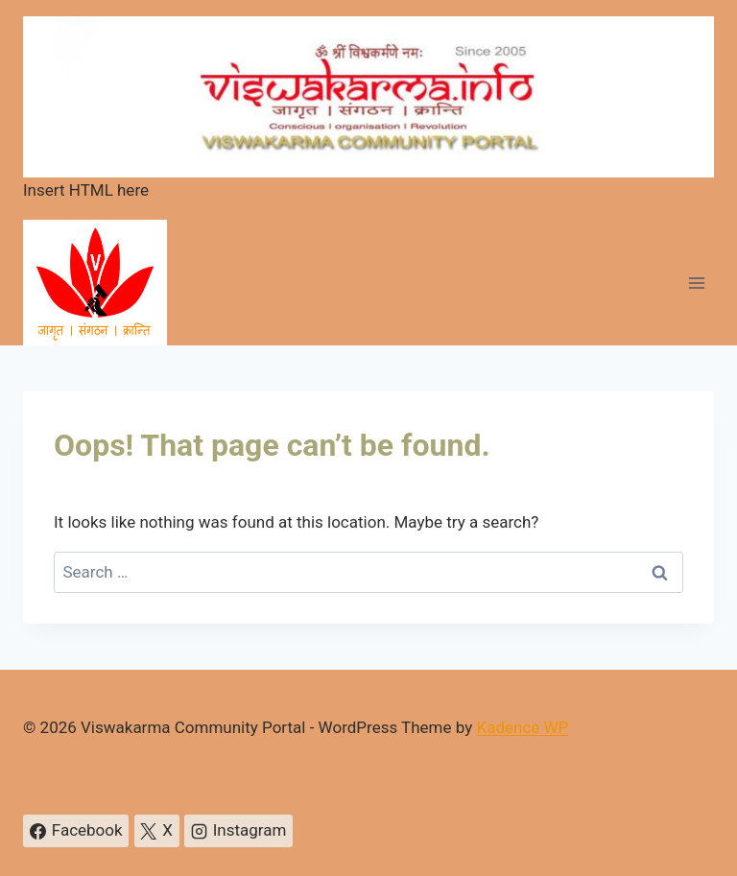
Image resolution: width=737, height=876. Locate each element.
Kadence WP (522, 727)
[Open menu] (696, 282)
